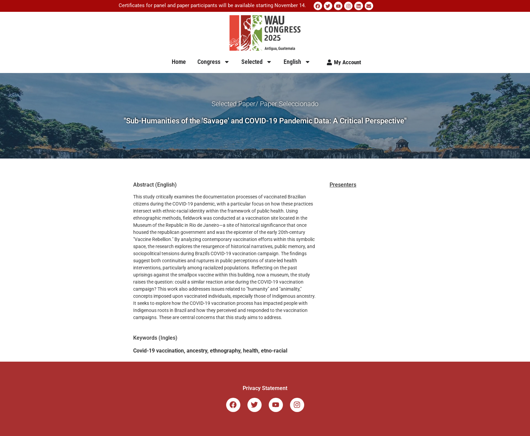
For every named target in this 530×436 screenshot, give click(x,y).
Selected (256, 61)
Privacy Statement (265, 388)
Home (179, 61)
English (297, 61)
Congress (213, 61)
